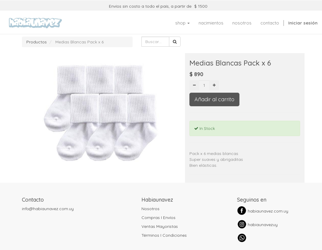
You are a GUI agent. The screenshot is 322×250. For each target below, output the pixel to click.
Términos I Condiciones (164, 235)
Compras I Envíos (158, 217)
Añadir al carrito (214, 99)
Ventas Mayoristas (159, 226)
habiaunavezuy (263, 224)
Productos (36, 42)
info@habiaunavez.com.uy (48, 208)
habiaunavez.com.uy (268, 211)
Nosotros (150, 208)
